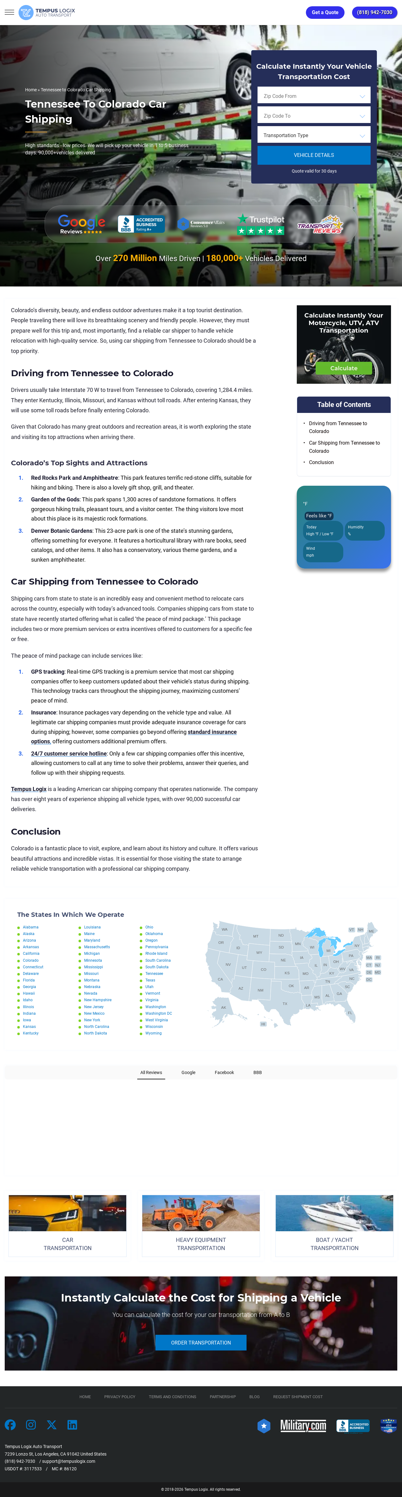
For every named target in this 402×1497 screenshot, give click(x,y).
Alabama (31, 927)
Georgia (29, 987)
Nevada (90, 993)
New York (92, 1020)
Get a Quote (325, 12)
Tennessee (154, 973)
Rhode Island (156, 953)
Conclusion (321, 462)
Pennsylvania (156, 947)
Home (31, 89)
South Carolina (158, 960)
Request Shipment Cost (298, 1396)
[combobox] (314, 96)
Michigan (92, 953)
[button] (5, 1086)
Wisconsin (154, 1026)
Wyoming (153, 1033)
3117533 (33, 1468)
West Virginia (156, 1020)
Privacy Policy (119, 1396)
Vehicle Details (314, 155)
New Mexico (94, 1013)
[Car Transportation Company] (10, 1425)
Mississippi (93, 967)
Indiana (29, 1013)
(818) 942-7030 (374, 12)
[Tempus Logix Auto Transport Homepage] (47, 12)
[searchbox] (292, 96)
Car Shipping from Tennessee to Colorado (344, 447)
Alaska (29, 934)
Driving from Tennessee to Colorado (338, 427)
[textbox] (314, 135)
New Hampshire (97, 1000)
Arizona (29, 940)
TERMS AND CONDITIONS (172, 1396)
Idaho (28, 1000)
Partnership (223, 1396)
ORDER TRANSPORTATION (201, 1343)
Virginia (152, 1000)
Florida (29, 980)
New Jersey (94, 1007)
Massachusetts (97, 947)
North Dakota (95, 1033)
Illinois (28, 1007)
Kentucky (31, 1033)
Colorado (31, 960)
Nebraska (92, 987)
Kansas (29, 1026)
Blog (254, 1396)
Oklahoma (154, 934)
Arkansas (31, 947)
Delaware (31, 973)
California (31, 953)
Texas (150, 980)
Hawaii (29, 993)
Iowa (27, 1020)
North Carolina (96, 1026)
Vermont (152, 993)
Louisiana (92, 927)
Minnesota (93, 960)
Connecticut (33, 967)
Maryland (92, 940)
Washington (155, 1007)
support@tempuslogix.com (68, 1461)
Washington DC (158, 1013)
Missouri (91, 973)
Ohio (149, 927)
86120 (70, 1468)
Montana (92, 980)
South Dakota (157, 967)
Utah (149, 987)
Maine (89, 934)
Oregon (151, 940)
